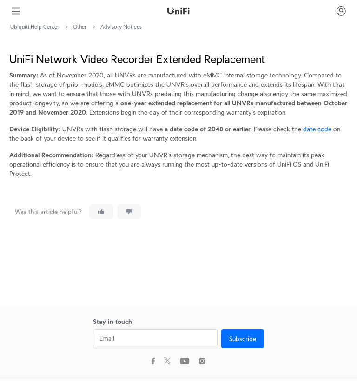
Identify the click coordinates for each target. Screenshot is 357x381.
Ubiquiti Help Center (34, 27)
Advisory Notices (121, 27)
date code (317, 129)
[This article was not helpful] (129, 211)
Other (79, 27)
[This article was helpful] (101, 211)
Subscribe (242, 338)
